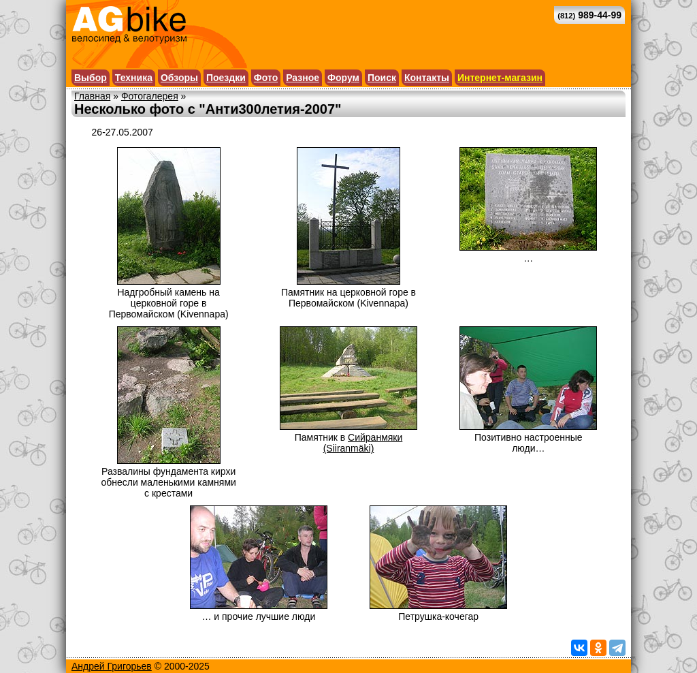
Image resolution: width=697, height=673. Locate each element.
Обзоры (179, 77)
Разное (302, 77)
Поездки (226, 77)
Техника (133, 77)
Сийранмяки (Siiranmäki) (363, 443)
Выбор (90, 77)
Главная (92, 96)
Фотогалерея (149, 96)
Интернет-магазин (499, 77)
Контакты (426, 77)
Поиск (382, 77)
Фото (266, 77)
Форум (343, 77)
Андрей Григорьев (111, 666)
